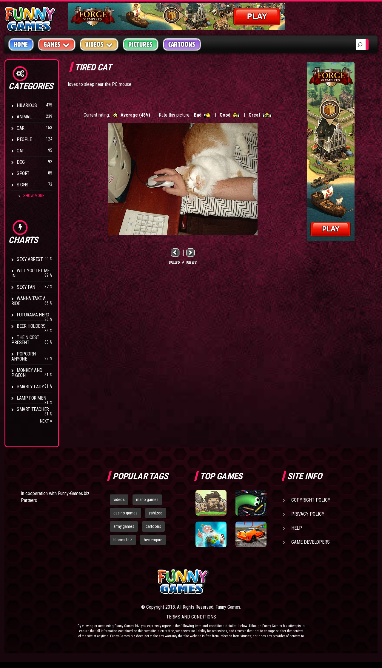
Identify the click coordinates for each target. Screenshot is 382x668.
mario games (147, 499)
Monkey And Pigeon (26, 372)
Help (296, 528)
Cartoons (181, 44)
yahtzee (155, 513)
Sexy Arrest (30, 259)
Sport (23, 173)
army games (123, 526)
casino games (125, 513)
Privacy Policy (307, 514)
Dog (21, 162)
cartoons (153, 526)
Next (46, 421)
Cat (20, 151)
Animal (24, 117)
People (24, 139)
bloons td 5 (123, 539)
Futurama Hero (33, 315)
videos (119, 499)
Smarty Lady (30, 386)
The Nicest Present (25, 340)
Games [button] (57, 44)
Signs (22, 185)
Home (21, 44)
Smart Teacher (33, 409)
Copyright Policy (310, 500)
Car (20, 128)
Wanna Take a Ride (28, 301)
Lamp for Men (31, 398)
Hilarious (27, 105)
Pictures (140, 44)
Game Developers (310, 542)
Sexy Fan (26, 287)
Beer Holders (31, 326)
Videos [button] (99, 44)
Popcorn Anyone (23, 356)
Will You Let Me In (30, 273)
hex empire (153, 539)
